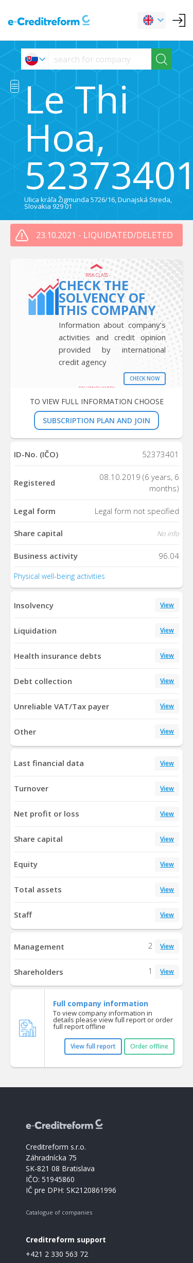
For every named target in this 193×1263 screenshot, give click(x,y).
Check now (145, 378)
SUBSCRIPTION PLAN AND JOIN (96, 420)
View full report (93, 1046)
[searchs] (100, 59)
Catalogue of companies (59, 1212)
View (167, 605)
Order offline (149, 1046)
